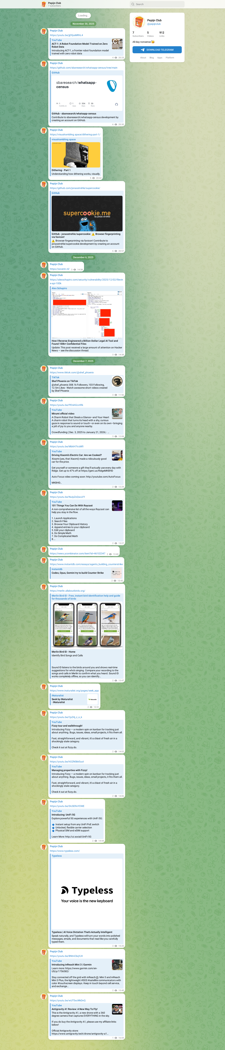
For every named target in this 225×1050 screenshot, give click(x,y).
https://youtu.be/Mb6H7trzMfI (66, 446)
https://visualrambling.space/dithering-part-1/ (75, 134)
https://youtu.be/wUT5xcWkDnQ (68, 1000)
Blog (152, 57)
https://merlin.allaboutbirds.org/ (67, 590)
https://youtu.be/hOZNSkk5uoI (67, 761)
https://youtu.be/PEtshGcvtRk (66, 405)
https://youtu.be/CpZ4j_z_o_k (66, 717)
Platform (170, 57)
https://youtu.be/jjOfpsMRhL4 (66, 35)
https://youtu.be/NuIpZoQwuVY (67, 496)
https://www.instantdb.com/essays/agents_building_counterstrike (86, 564)
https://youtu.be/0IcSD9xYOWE (67, 806)
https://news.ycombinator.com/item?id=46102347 (77, 553)
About (143, 57)
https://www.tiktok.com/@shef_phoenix (72, 372)
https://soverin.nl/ (60, 269)
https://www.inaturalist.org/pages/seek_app (74, 690)
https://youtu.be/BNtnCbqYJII (66, 956)
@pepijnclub (154, 23)
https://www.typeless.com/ (65, 850)
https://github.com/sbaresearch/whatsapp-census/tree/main (83, 67)
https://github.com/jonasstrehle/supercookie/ (75, 188)
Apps (159, 57)
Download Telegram (157, 49)
